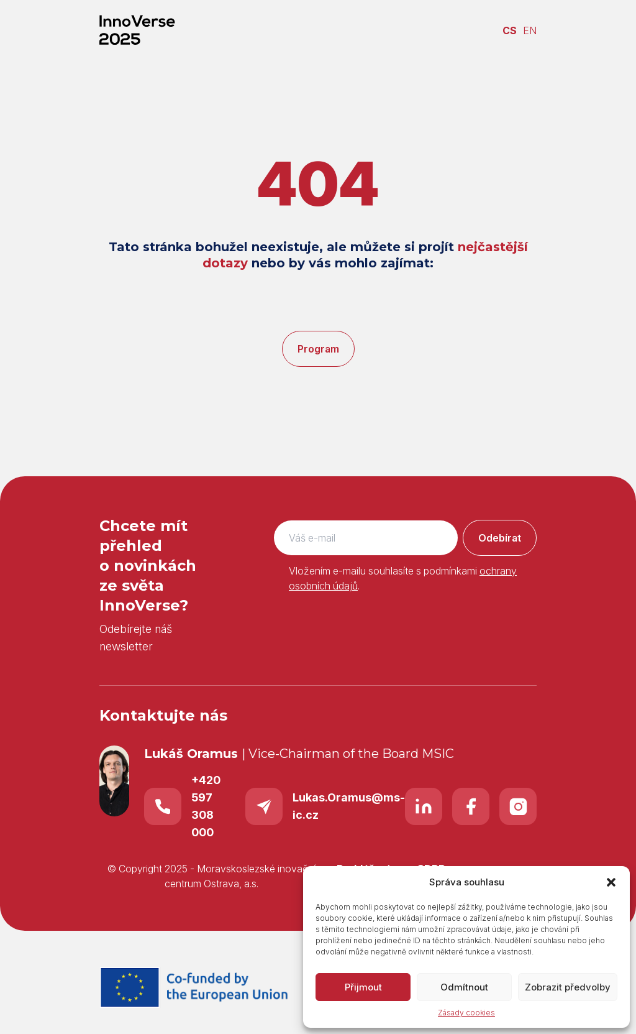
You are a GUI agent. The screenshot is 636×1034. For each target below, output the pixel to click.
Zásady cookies (466, 1012)
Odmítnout (464, 987)
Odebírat (499, 538)
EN (530, 30)
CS (509, 30)
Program (318, 349)
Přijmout (363, 987)
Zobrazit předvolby (568, 987)
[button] (611, 882)
